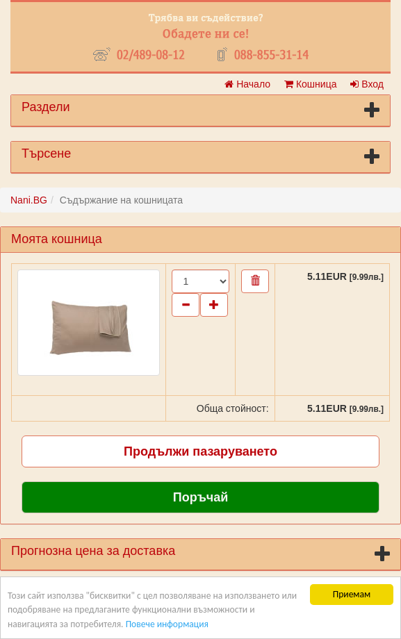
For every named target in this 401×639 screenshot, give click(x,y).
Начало (247, 84)
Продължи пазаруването (200, 451)
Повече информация (167, 624)
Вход (367, 84)
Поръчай (201, 497)
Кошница (310, 84)
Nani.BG (28, 200)
